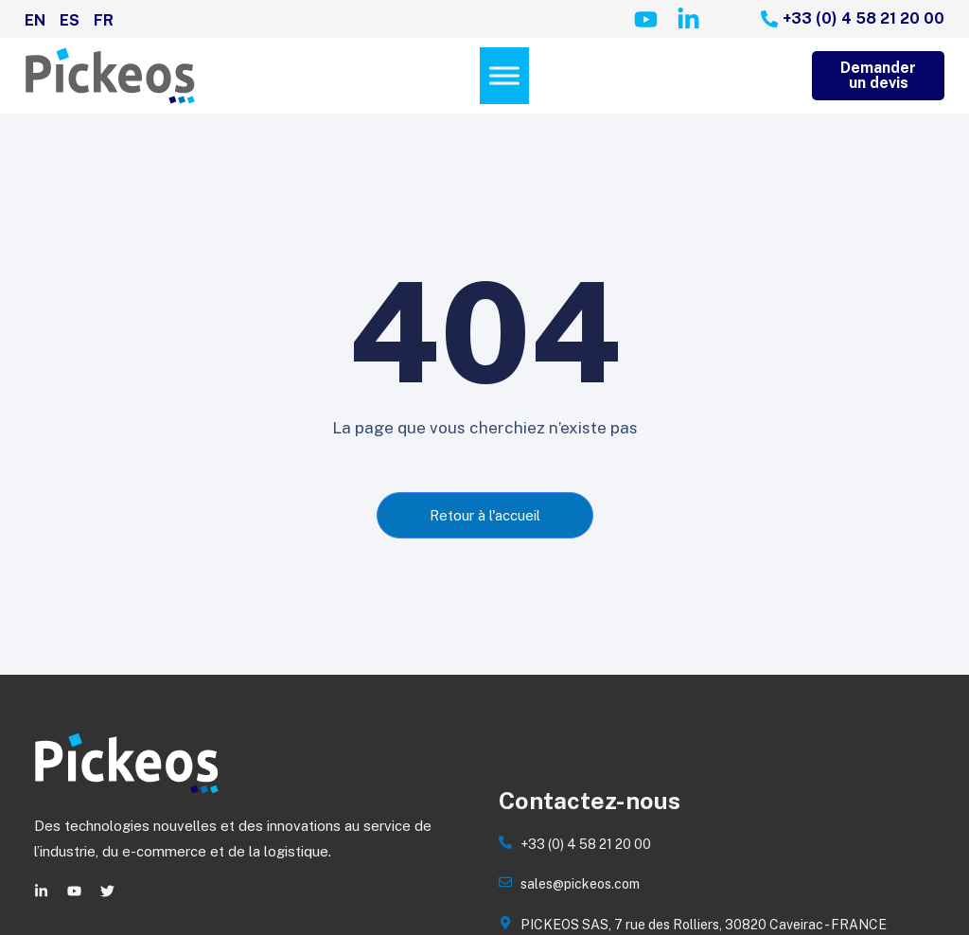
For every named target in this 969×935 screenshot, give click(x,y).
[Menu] (504, 76)
